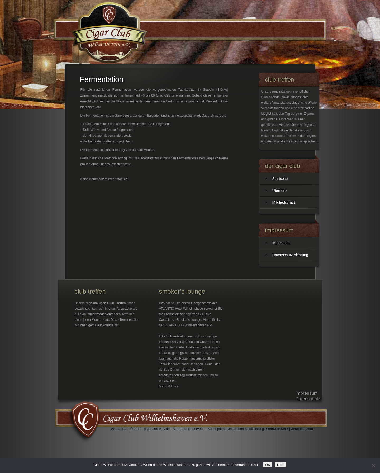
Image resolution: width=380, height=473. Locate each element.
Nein (280, 465)
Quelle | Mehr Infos (169, 386)
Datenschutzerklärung (290, 255)
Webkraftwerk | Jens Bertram (289, 429)
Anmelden (119, 429)
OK (267, 465)
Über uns (279, 190)
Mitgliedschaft (283, 202)
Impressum (281, 243)
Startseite (280, 178)
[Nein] (373, 465)
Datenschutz (308, 398)
